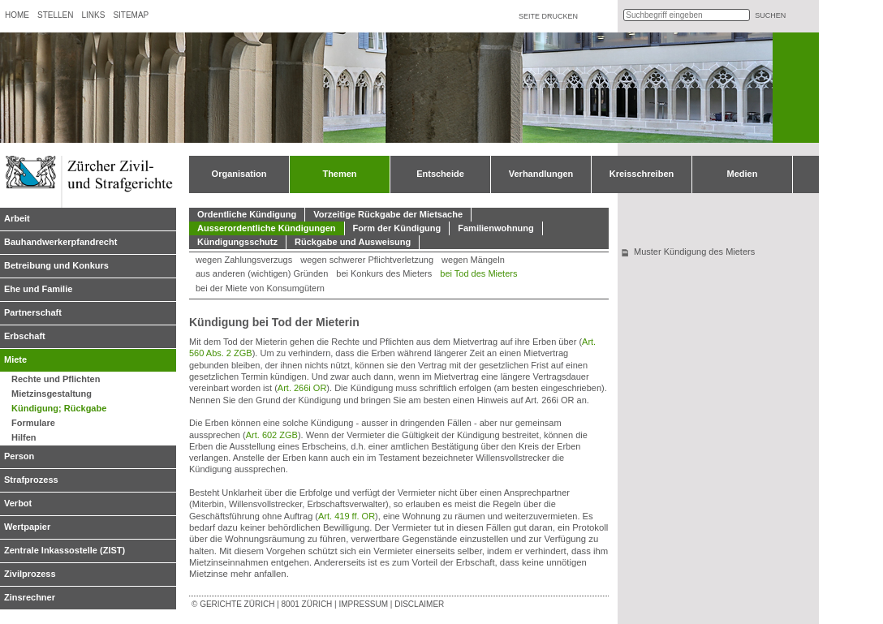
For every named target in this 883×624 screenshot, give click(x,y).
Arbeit (17, 218)
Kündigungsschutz (237, 242)
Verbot (18, 503)
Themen (339, 174)
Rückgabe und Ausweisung (353, 242)
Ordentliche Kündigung (246, 214)
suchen (770, 15)
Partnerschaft (33, 312)
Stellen (55, 15)
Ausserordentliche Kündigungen (266, 228)
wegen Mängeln (473, 260)
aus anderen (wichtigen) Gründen (262, 273)
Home (17, 15)
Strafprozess (31, 479)
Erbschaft (24, 336)
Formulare (33, 423)
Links (93, 15)
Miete (15, 359)
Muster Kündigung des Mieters (694, 251)
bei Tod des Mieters (478, 273)
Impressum (363, 604)
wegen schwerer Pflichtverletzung (366, 260)
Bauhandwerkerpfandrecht (60, 242)
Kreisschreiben (641, 174)
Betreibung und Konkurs (56, 265)
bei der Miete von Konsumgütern (260, 288)
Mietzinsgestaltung (51, 393)
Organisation (239, 174)
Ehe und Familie (38, 289)
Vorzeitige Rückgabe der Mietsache (388, 214)
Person (19, 456)
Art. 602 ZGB (272, 435)
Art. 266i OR (302, 388)
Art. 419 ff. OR (346, 516)
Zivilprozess (30, 574)
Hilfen (24, 437)
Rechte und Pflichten (55, 379)
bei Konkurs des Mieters (384, 273)
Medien (742, 174)
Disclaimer (419, 604)
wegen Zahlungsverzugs (244, 260)
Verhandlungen (541, 174)
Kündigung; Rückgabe (58, 408)
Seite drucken (548, 16)
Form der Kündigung (397, 228)
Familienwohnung (496, 228)
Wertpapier (27, 526)
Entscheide (440, 174)
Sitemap (131, 15)
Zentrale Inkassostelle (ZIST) (64, 550)
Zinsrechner (29, 597)
